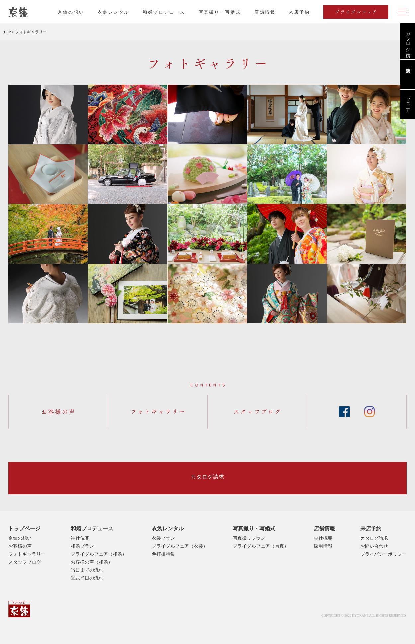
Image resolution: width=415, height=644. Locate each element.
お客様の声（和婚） (92, 562)
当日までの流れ (87, 570)
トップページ (24, 528)
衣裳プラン (163, 538)
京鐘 (19, 609)
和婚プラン (82, 546)
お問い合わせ (374, 546)
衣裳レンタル (113, 12)
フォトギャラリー (26, 554)
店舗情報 (265, 12)
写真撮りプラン (249, 538)
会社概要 (323, 538)
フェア (407, 102)
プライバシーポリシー (383, 554)
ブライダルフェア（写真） (261, 546)
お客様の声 (20, 546)
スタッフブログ (24, 562)
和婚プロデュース (164, 12)
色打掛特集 (163, 554)
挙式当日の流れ (87, 578)
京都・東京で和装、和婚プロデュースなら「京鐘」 (18, 12)
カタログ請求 (407, 38)
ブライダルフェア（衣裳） (180, 546)
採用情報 (323, 546)
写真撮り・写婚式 (220, 12)
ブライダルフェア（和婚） (98, 554)
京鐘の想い (71, 12)
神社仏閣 (80, 538)
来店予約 (370, 528)
